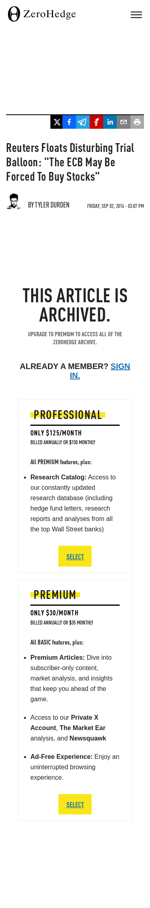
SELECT (75, 804)
